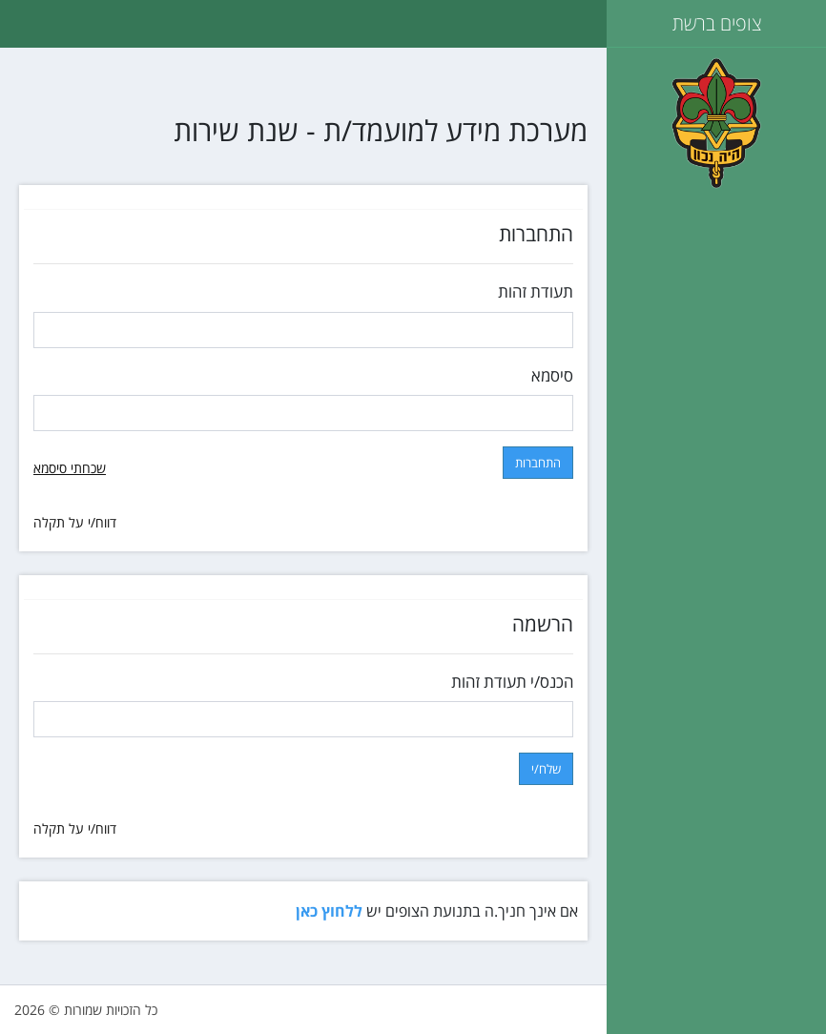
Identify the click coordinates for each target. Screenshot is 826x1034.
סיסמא (552, 375)
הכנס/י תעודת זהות (512, 682)
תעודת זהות (535, 291)
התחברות (538, 462)
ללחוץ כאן (329, 910)
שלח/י (546, 768)
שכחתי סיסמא (69, 468)
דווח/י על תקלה (74, 522)
